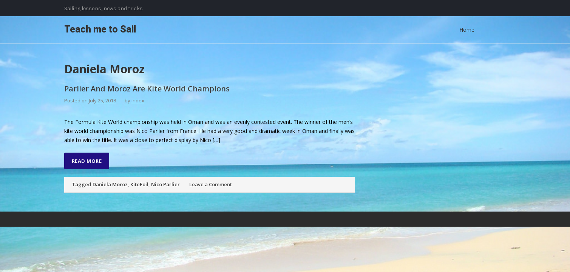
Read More (87, 161)
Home (466, 29)
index (137, 100)
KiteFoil (139, 184)
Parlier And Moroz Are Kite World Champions (147, 88)
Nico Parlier (165, 184)
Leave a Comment (210, 184)
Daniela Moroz (110, 184)
